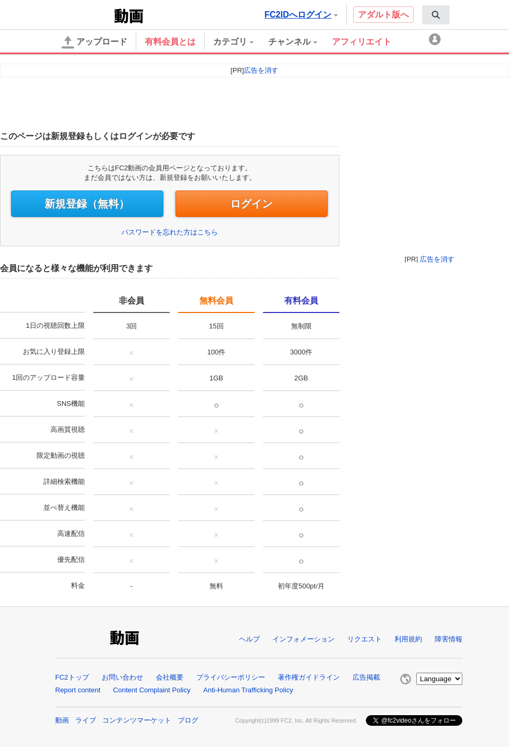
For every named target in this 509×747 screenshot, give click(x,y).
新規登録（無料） (87, 204)
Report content (77, 690)
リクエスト (364, 639)
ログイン (251, 204)
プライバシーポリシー (230, 677)
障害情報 (448, 639)
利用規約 (408, 639)
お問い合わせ (122, 677)
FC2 (85, 14)
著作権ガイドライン (309, 677)
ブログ (188, 720)
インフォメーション (304, 639)
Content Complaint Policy (151, 690)
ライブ (85, 720)
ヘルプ (249, 639)
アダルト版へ (383, 14)
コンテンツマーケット (136, 720)
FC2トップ (72, 677)
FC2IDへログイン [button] (301, 14)
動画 (62, 720)
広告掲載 (366, 677)
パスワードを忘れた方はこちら (169, 232)
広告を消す (437, 259)
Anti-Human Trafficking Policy (248, 690)
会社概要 (169, 677)
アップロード (94, 42)
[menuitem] (436, 14)
